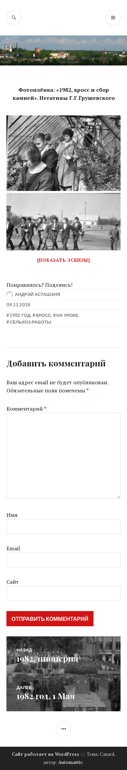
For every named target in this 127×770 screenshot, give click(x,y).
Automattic (70, 762)
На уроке (67, 315)
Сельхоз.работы (30, 322)
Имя (12, 515)
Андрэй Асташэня (37, 294)
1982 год (19, 315)
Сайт (12, 581)
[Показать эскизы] (63, 260)
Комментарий (26, 408)
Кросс (43, 315)
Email (13, 548)
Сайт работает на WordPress (45, 754)
